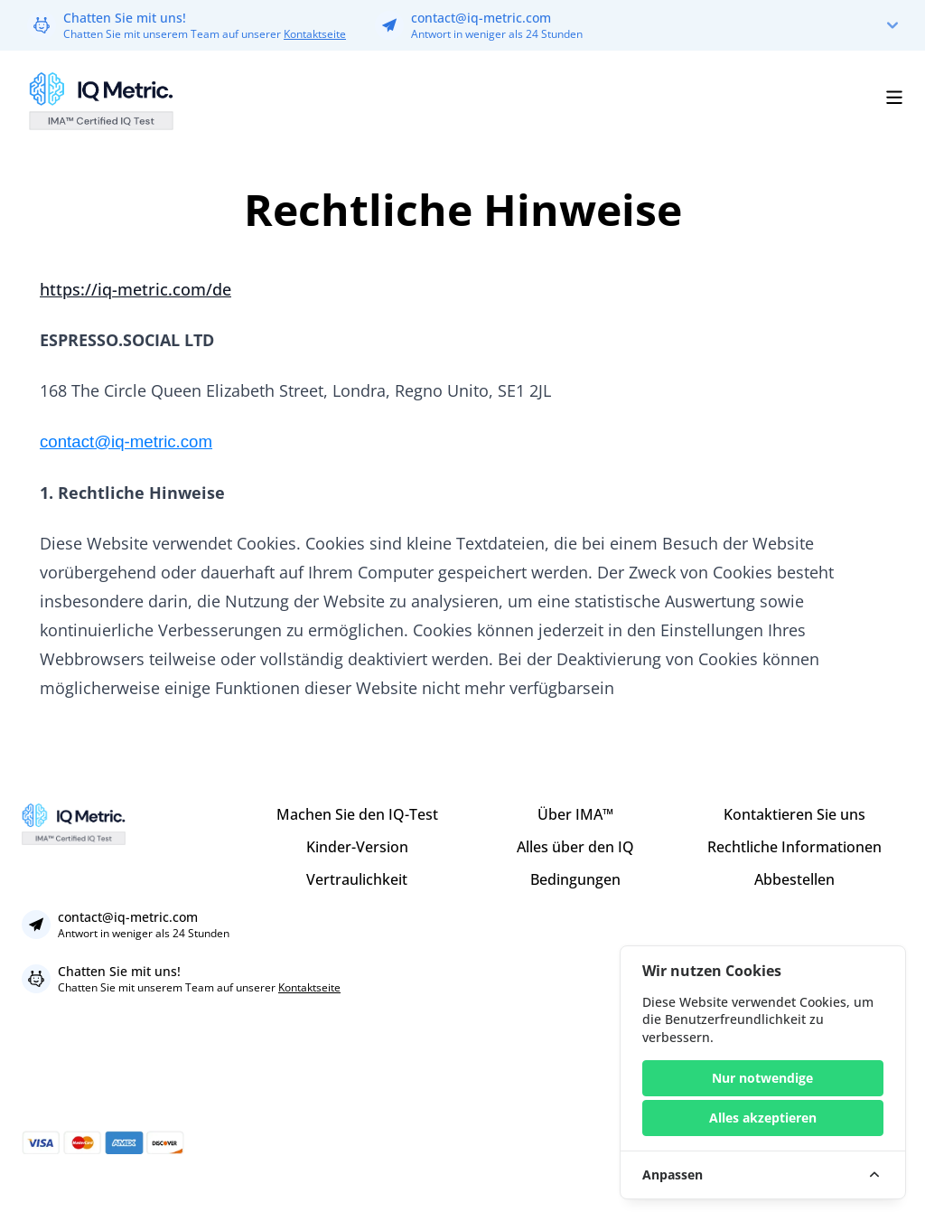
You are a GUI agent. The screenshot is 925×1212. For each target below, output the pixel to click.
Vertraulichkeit (356, 879)
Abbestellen (794, 879)
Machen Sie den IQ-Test (357, 814)
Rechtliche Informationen (794, 847)
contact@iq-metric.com (481, 17)
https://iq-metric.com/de (135, 289)
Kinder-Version (357, 847)
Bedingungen (575, 879)
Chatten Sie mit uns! (124, 17)
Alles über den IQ (575, 847)
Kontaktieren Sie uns (794, 814)
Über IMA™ (575, 814)
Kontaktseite (315, 34)
